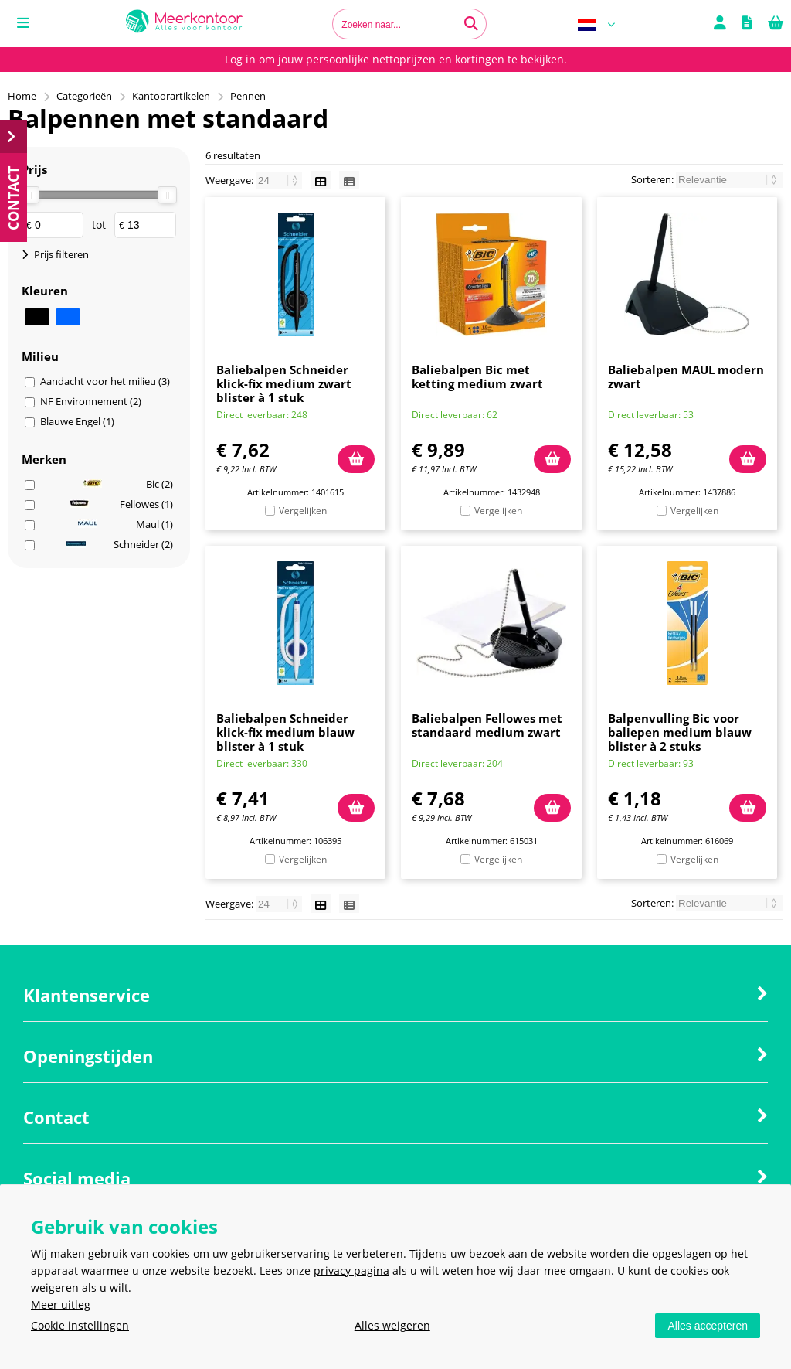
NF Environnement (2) (90, 401)
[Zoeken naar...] (471, 24)
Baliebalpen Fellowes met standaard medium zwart (487, 725)
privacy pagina (351, 1270)
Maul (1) (126, 524)
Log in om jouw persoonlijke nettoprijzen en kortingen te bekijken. (396, 59)
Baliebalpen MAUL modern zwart (686, 376)
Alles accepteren (707, 1326)
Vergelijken (303, 510)
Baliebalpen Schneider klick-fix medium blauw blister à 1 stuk (285, 732)
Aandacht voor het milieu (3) (105, 381)
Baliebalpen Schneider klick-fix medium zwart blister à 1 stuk (283, 383)
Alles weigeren (392, 1325)
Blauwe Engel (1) (77, 421)
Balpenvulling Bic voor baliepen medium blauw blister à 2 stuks (680, 732)
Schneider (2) (119, 544)
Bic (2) (128, 484)
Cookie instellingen (80, 1325)
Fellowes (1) (121, 504)
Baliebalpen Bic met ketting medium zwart (477, 376)
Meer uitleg (60, 1304)
